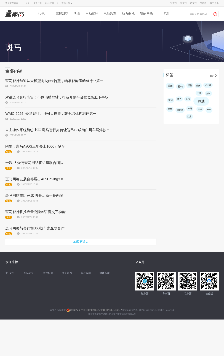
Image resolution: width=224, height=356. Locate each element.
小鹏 (199, 93)
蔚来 (198, 85)
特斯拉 (180, 110)
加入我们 (29, 273)
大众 (200, 109)
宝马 (170, 109)
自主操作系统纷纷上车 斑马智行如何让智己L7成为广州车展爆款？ (57, 130)
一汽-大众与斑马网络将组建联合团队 (34, 163)
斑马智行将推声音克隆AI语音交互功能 (35, 212)
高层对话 (62, 13)
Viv (209, 110)
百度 (189, 116)
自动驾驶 (92, 13)
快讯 (41, 13)
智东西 (173, 3)
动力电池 (128, 13)
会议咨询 (86, 273)
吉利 (170, 100)
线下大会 (214, 3)
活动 (167, 13)
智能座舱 (146, 13)
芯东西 (193, 3)
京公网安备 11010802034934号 (83, 310)
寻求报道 (48, 273)
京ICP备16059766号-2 (111, 310)
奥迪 (201, 101)
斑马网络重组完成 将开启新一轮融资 (34, 195)
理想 (190, 85)
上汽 (188, 99)
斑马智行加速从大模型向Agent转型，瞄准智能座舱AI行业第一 (54, 81)
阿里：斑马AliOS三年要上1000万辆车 (35, 146)
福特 (180, 86)
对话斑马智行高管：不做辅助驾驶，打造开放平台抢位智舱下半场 (56, 97)
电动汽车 (110, 13)
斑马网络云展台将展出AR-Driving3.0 (34, 179)
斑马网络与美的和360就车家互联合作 (35, 228)
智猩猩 (203, 3)
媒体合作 (105, 273)
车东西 (183, 3)
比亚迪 (208, 85)
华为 (179, 99)
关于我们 (10, 273)
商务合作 (67, 273)
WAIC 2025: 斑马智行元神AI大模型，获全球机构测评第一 (50, 114)
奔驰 (208, 93)
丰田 (190, 108)
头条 (77, 13)
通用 (170, 85)
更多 (212, 75)
